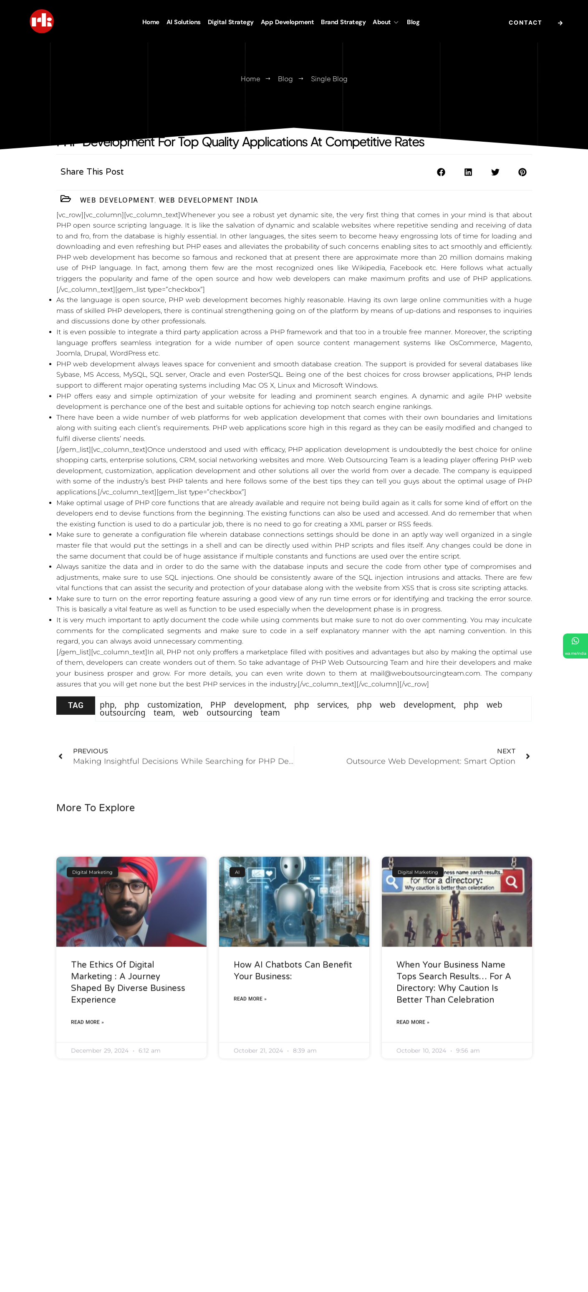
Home (150, 22)
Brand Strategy (343, 22)
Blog (413, 22)
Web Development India (208, 202)
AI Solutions (184, 22)
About (386, 22)
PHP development (247, 717)
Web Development (117, 202)
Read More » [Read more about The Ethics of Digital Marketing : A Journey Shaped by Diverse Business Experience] (87, 1112)
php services (320, 717)
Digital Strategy (231, 22)
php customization (162, 717)
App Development (287, 22)
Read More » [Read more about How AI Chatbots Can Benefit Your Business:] (250, 1089)
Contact (538, 23)
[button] (441, 176)
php (107, 717)
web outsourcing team (231, 725)
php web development (405, 717)
